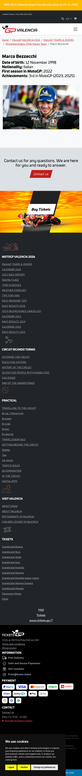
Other (5, 598)
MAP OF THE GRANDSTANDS (18, 383)
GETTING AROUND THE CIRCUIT (20, 444)
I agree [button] (11, 767)
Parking (6, 449)
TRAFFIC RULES (11, 465)
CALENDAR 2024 (11, 316)
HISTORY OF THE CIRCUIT (17, 367)
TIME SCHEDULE (11, 285)
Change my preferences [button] (44, 767)
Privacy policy (9, 647)
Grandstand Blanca (12, 546)
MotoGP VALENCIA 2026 (26, 40)
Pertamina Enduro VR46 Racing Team (26, 43)
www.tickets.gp (41, 620)
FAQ (41, 610)
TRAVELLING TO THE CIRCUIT (19, 408)
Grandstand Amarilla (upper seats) (20, 578)
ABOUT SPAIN (10, 506)
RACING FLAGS (10, 279)
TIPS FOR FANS (11, 295)
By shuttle (7, 434)
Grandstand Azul (11, 562)
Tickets (41, 615)
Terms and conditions (13, 644)
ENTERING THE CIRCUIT (16, 356)
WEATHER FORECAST (14, 290)
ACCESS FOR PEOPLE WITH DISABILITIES (25, 372)
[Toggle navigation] (75, 29)
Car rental (7, 460)
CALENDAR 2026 (11, 269)
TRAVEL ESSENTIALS (14, 439)
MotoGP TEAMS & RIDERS (59, 40)
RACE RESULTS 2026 (13, 305)
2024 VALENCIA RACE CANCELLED (21, 311)
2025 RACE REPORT (13, 274)
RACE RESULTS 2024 (13, 321)
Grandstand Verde (11, 557)
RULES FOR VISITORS (14, 362)
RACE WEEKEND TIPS (14, 300)
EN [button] (68, 18)
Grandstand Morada (13, 588)
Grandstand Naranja (13, 572)
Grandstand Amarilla (13, 567)
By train (6, 423)
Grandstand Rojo (11, 551)
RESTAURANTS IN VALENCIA (18, 516)
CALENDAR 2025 (11, 326)
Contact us (41, 174)
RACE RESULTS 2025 (13, 332)
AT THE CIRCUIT (11, 476)
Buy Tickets (41, 209)
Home (5, 40)
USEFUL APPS (9, 481)
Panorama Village (11, 593)
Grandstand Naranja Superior (17, 583)
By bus (5, 429)
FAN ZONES (8, 377)
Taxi (4, 455)
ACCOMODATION (11, 470)
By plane (6, 418)
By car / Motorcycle (12, 413)
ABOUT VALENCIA (12, 511)
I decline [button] (24, 767)
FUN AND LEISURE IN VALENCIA (20, 521)
